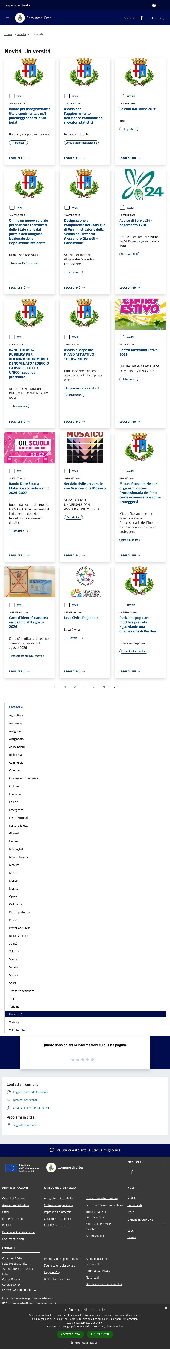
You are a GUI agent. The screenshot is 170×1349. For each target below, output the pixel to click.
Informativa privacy (98, 1270)
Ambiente (15, 723)
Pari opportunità (19, 912)
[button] (85, 1343)
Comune (14, 770)
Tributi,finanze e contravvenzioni (96, 1214)
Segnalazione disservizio (59, 1265)
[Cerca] (162, 18)
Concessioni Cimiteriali (23, 778)
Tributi (13, 998)
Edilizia (13, 802)
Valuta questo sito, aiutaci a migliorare (85, 1150)
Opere (13, 896)
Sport (12, 983)
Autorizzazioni (95, 1235)
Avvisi (16, 96)
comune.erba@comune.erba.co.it (32, 1298)
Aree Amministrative (15, 1205)
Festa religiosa (18, 825)
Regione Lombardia (18, 5)
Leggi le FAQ (52, 1272)
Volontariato (17, 1030)
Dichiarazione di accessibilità (104, 1284)
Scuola (13, 959)
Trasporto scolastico (21, 990)
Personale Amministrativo (18, 1232)
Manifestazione (19, 857)
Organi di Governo (13, 1198)
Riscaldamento (18, 935)
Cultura (14, 786)
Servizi (13, 967)
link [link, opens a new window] (121, 1326)
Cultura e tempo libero (58, 1205)
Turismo (14, 1006)
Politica (14, 920)
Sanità (13, 943)
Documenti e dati (13, 1239)
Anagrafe (15, 731)
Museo (13, 880)
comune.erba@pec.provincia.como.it (32, 1303)
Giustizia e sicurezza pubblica (104, 1205)
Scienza (14, 951)
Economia (15, 794)
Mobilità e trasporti (56, 1225)
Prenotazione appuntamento (62, 1258)
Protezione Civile (20, 928)
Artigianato (16, 739)
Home (8, 34)
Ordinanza (15, 904)
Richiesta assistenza (57, 1279)
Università (15, 1014)
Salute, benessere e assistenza (98, 1226)
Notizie (127, 96)
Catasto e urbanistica (57, 1218)
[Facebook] (140, 17)
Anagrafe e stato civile (58, 1198)
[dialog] (85, 1326)
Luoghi (131, 1230)
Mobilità (14, 865)
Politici (6, 1225)
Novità (21, 34)
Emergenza (16, 809)
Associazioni (17, 746)
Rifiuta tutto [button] (100, 1334)
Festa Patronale (19, 817)
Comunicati (134, 1205)
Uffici (5, 1212)
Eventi (131, 1237)
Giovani (14, 833)
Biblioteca (15, 754)
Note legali (93, 1277)
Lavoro (13, 841)
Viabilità (14, 1022)
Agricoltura (16, 715)
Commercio (16, 762)
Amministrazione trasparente (97, 1261)
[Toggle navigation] (7, 17)
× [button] (165, 1308)
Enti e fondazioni (13, 1218)
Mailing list (16, 849)
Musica (13, 888)
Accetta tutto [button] (70, 1334)
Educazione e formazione (102, 1198)
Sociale (13, 975)
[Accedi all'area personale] (154, 5)
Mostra (13, 872)
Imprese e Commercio (57, 1212)
